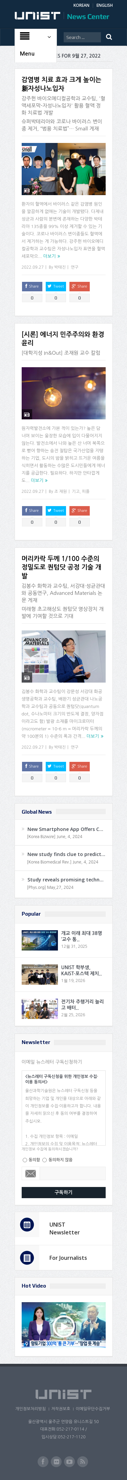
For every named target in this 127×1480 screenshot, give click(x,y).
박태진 (60, 267)
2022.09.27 (33, 267)
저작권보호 (60, 1409)
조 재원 (60, 491)
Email (31, 1173)
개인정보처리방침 (30, 1409)
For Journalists (68, 1258)
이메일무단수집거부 (93, 1409)
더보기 (49, 256)
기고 (76, 491)
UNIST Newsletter (64, 1228)
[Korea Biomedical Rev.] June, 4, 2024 (63, 862)
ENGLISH (105, 5)
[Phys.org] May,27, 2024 (50, 887)
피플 (86, 491)
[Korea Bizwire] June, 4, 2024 (55, 837)
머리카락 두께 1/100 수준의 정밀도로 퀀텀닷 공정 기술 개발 (62, 567)
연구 (75, 267)
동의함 (34, 1160)
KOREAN (81, 5)
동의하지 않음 (60, 1160)
